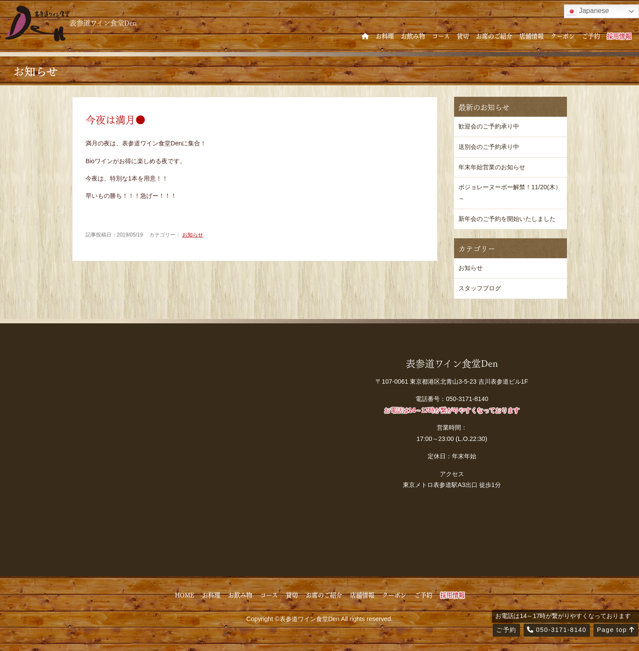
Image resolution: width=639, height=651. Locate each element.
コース (441, 35)
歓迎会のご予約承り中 (488, 126)
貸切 (463, 35)
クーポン (562, 35)
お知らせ (192, 235)
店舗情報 (531, 35)
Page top (616, 629)
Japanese (588, 11)
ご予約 (591, 35)
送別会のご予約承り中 (488, 146)
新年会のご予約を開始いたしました (507, 218)
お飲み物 (413, 35)
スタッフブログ (479, 288)
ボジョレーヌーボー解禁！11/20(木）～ (509, 193)
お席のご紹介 (494, 35)
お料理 (384, 35)
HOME (184, 594)
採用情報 (619, 35)
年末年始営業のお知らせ (491, 167)
